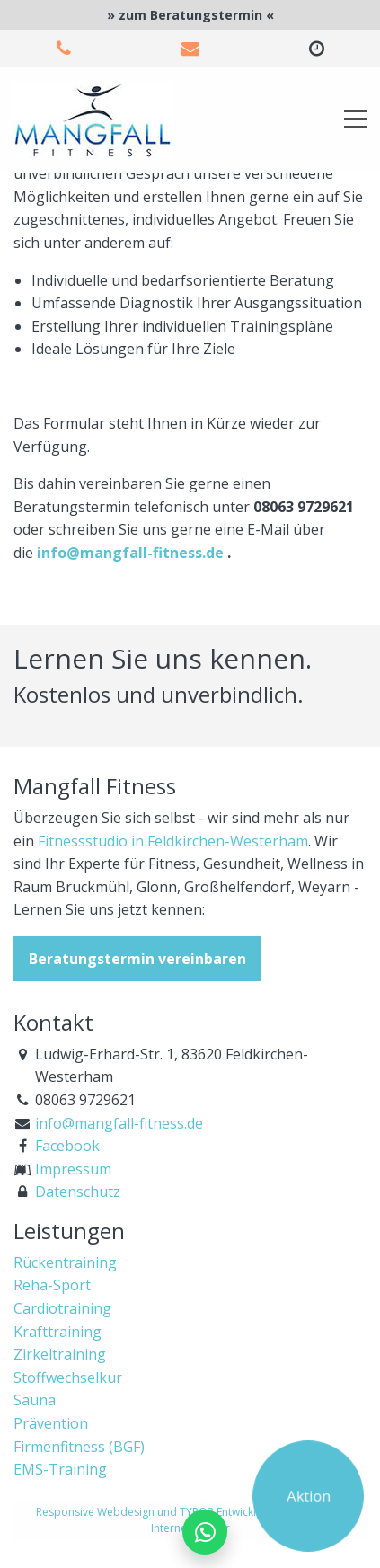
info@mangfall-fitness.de (130, 553)
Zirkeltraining (59, 1354)
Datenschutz (77, 1191)
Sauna (34, 1400)
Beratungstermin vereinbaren (137, 959)
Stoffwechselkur (67, 1377)
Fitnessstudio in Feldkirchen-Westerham (173, 841)
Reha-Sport (52, 1285)
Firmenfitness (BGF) (79, 1447)
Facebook (67, 1146)
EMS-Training (60, 1469)
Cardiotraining (62, 1308)
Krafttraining (57, 1332)
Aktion (308, 1495)
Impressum (73, 1169)
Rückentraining (65, 1262)
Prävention (50, 1423)
